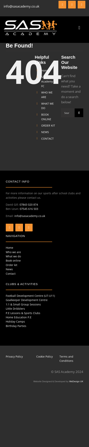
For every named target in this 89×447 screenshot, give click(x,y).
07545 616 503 (29, 209)
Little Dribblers (15, 308)
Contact (11, 273)
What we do (13, 256)
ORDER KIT (48, 125)
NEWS (45, 132)
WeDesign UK (76, 381)
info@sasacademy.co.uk (21, 6)
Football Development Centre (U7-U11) (30, 296)
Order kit (11, 265)
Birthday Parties (16, 326)
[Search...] (68, 112)
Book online (13, 260)
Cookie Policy (44, 356)
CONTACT (47, 138)
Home (45, 70)
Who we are (13, 252)
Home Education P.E (18, 317)
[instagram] (81, 4)
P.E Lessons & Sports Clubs (23, 313)
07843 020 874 (29, 204)
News (9, 269)
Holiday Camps (15, 321)
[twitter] (72, 4)
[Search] (79, 112)
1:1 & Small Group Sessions (23, 304)
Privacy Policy (14, 356)
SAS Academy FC (47, 81)
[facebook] (62, 4)
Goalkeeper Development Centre (27, 300)
